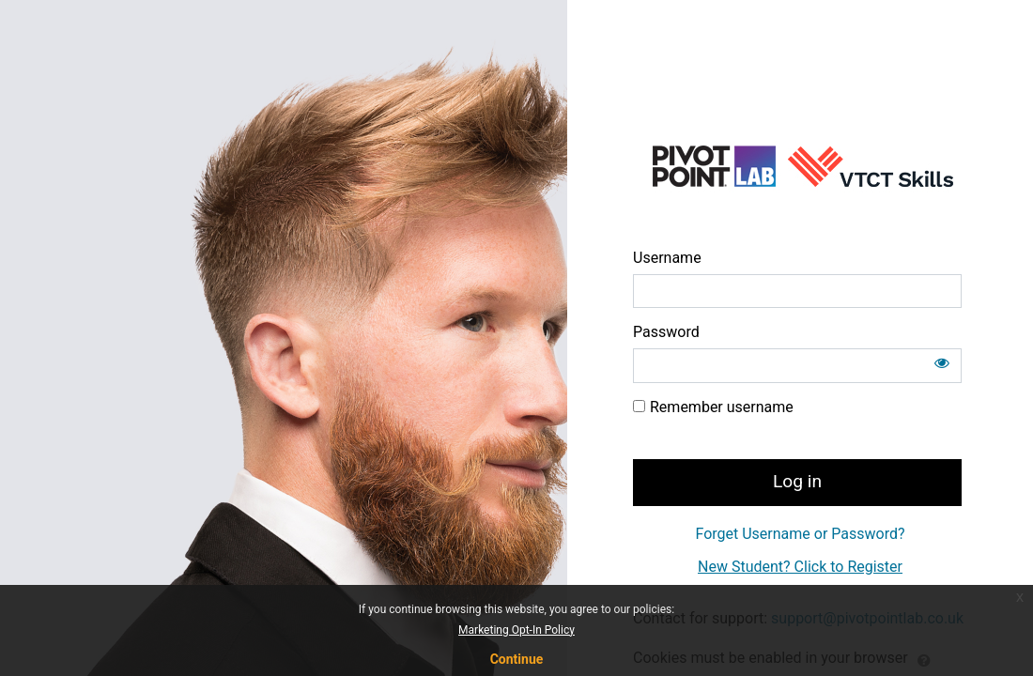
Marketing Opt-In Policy (516, 630)
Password (666, 332)
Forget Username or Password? (799, 534)
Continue (517, 659)
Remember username (722, 407)
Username (667, 258)
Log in (797, 481)
